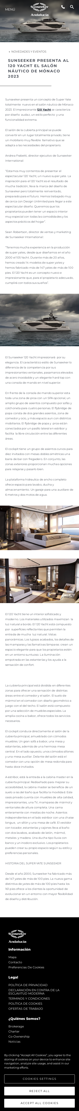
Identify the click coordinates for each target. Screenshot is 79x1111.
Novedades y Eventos (27, 51)
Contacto (15, 962)
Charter (14, 1031)
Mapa (12, 957)
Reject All (39, 1091)
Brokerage (16, 1026)
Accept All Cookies (40, 1103)
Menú (10, 9)
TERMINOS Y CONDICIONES (29, 998)
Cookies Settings (39, 1079)
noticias (14, 1041)
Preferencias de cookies (26, 967)
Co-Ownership (18, 1036)
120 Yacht (44, 109)
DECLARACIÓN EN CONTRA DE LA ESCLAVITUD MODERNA (33, 991)
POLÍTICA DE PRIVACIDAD (28, 985)
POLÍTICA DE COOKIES (25, 1003)
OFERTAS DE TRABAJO (25, 1009)
